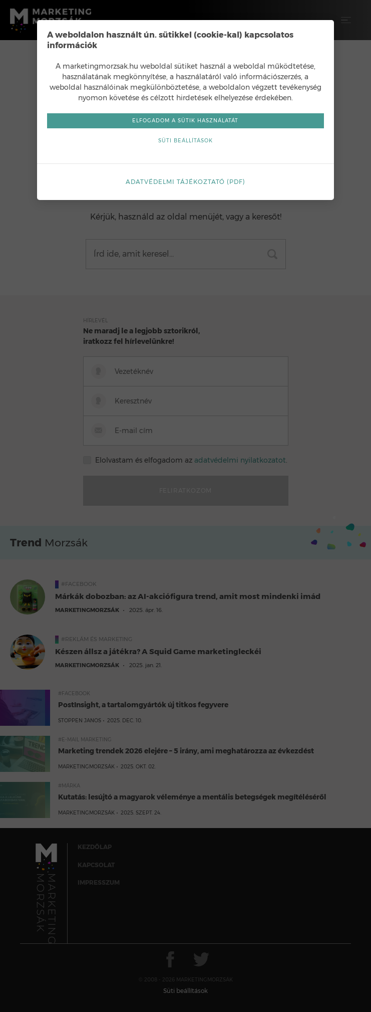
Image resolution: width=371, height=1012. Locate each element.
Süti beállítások (185, 140)
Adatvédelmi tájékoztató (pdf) (185, 181)
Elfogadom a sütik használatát (186, 120)
